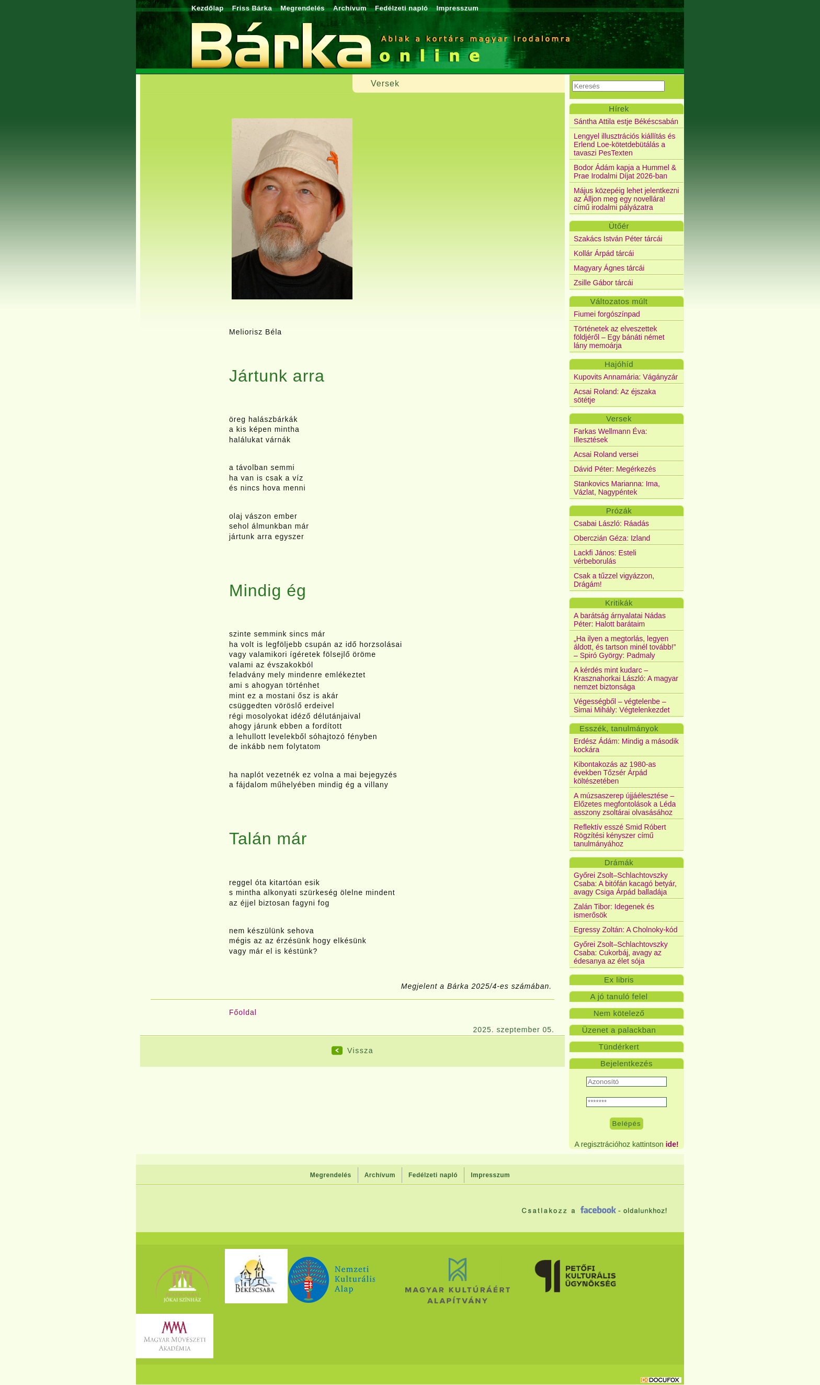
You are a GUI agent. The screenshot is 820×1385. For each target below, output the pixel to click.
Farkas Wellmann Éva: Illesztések (610, 435)
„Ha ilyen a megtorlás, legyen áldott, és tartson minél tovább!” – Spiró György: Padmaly (625, 647)
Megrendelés (302, 8)
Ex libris (619, 979)
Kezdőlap (207, 8)
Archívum (350, 8)
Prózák (619, 510)
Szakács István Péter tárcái (618, 238)
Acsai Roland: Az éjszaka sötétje (615, 395)
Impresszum (457, 8)
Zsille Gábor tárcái (603, 282)
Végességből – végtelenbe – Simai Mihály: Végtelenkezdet (622, 705)
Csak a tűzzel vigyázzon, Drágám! (614, 580)
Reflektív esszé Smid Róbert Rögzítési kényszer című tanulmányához (620, 835)
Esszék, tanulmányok (618, 728)
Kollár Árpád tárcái (604, 253)
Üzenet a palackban (619, 1029)
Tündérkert (619, 1046)
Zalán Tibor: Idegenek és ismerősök (614, 910)
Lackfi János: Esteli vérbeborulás (605, 557)
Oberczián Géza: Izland (612, 538)
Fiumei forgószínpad (607, 314)
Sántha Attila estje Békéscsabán (626, 121)
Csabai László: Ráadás (611, 523)
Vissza (360, 1050)
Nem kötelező (619, 1013)
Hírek (619, 108)
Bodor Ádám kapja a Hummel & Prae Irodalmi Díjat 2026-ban (625, 171)
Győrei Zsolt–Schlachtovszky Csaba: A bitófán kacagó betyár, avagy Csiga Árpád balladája (625, 883)
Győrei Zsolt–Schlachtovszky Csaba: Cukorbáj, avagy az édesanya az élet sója (621, 952)
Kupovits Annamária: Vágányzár (626, 377)
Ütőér (619, 225)
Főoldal (243, 1012)
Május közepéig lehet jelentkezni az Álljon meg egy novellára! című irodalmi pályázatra (626, 198)
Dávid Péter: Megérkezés (615, 469)
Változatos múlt (618, 301)
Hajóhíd (619, 364)
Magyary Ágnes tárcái (609, 268)
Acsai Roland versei (606, 454)
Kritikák (619, 602)
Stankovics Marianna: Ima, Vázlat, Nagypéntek (617, 487)
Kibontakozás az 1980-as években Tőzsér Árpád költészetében (615, 772)
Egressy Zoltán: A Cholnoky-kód (625, 929)
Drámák (619, 862)
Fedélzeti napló (401, 8)
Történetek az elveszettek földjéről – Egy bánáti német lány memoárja (619, 337)
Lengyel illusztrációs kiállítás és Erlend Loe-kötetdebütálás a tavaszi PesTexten (625, 144)
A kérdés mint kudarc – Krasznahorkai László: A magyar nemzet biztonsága (626, 678)
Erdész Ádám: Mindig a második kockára (626, 745)
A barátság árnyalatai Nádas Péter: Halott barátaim (620, 619)
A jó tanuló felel (618, 996)
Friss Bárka (252, 8)
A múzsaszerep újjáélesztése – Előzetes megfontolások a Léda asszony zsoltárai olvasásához (625, 804)
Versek (619, 418)
